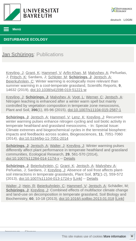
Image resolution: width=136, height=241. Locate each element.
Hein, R (28, 186)
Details (69, 158)
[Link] (77, 178)
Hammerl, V (52, 72)
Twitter (9, 217)
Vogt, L (78, 97)
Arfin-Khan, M (74, 72)
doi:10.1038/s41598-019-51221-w (58, 90)
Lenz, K (78, 117)
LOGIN (128, 19)
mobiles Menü (30, 31)
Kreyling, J (15, 72)
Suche (119, 29)
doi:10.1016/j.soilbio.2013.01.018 (86, 198)
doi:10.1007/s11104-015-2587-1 (94, 110)
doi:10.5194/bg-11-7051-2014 (43, 138)
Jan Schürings (18, 54)
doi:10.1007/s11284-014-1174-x (32, 158)
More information (115, 236)
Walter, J (57, 145)
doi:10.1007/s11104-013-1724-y (45, 178)
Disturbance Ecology (26, 39)
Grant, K (33, 72)
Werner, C (94, 97)
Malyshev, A (98, 72)
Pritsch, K (18, 77)
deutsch (115, 19)
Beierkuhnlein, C (20, 81)
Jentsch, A (102, 77)
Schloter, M (57, 77)
